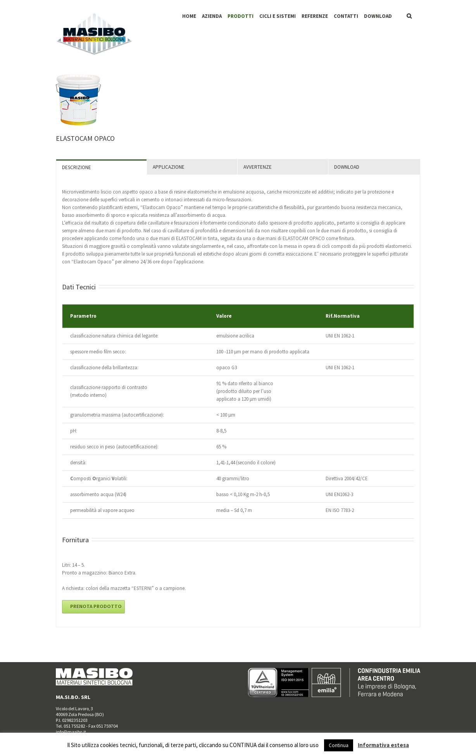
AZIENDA (212, 16)
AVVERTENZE (257, 167)
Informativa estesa (383, 745)
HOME (189, 16)
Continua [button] (338, 745)
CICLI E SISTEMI (277, 16)
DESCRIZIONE (76, 167)
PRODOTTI (241, 16)
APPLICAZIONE (169, 167)
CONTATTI (346, 16)
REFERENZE (315, 16)
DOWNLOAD (378, 16)
